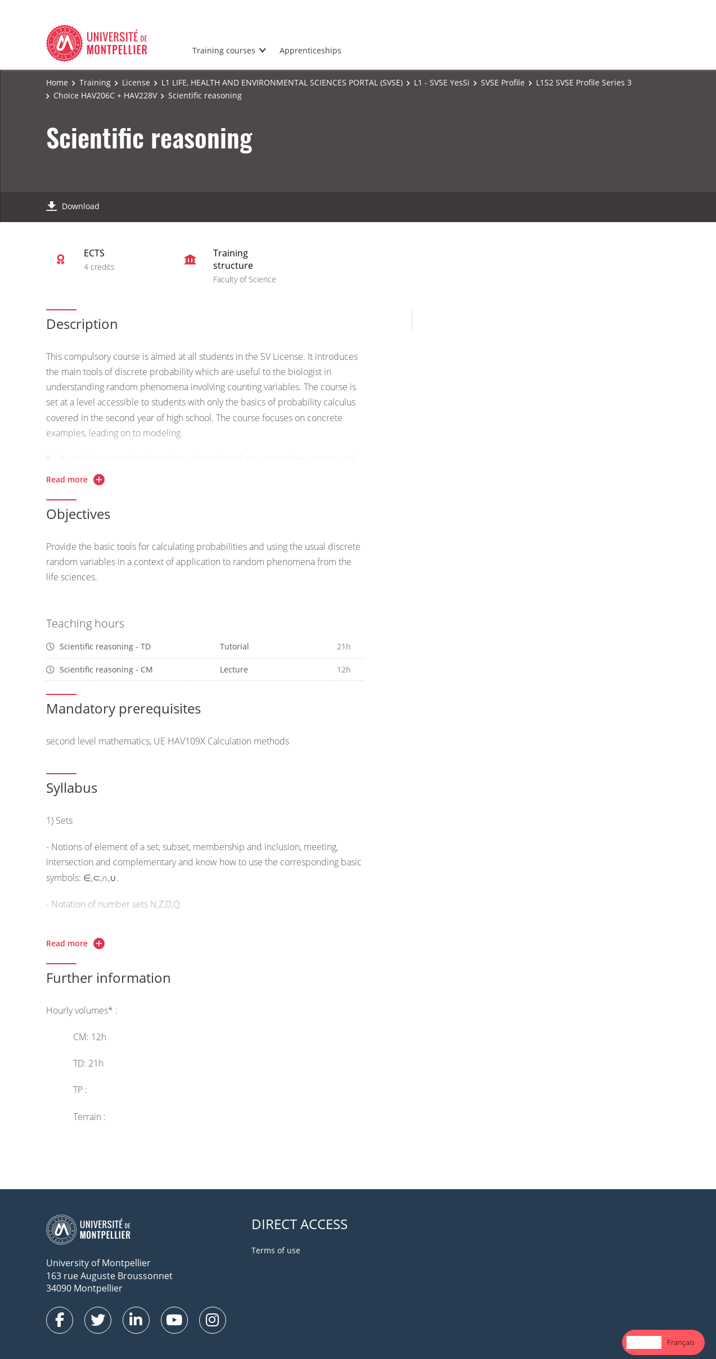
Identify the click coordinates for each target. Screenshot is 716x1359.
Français (681, 1342)
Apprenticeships (310, 50)
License (136, 82)
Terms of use (275, 1250)
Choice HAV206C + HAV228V (105, 95)
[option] (680, 1342)
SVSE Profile (503, 82)
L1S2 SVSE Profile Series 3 (584, 82)
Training (95, 82)
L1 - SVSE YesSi (442, 82)
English (644, 1342)
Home (57, 82)
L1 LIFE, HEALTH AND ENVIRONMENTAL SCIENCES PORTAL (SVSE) (282, 82)
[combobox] (644, 1342)
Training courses (223, 50)
